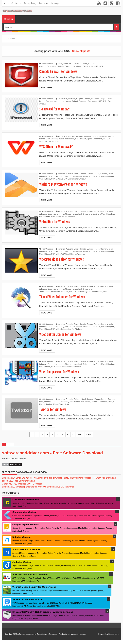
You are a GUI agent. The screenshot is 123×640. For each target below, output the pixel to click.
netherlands (59, 101)
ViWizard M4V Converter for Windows (71, 179)
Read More (47, 87)
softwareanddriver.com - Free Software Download (52, 452)
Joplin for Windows (22, 562)
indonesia (43, 176)
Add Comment (47, 64)
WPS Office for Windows (49, 141)
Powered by (103, 634)
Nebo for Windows (21, 537)
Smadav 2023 (8, 487)
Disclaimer (43, 3)
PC (76, 139)
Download (103, 136)
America (67, 136)
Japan (61, 139)
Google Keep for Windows (25, 524)
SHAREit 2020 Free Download (27, 599)
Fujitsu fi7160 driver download (77, 478)
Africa (65, 64)
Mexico (68, 176)
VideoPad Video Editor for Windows (70, 254)
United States (44, 179)
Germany (49, 101)
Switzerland (92, 101)
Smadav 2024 (8, 478)
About (6, 3)
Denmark (95, 99)
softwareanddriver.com (77, 634)
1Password (62, 99)
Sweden (86, 66)
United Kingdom (107, 176)
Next (80, 434)
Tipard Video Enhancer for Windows (53, 292)
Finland (109, 99)
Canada (91, 64)
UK (92, 66)
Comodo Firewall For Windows (51, 66)
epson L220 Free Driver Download (18, 481)
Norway (68, 101)
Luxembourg (77, 66)
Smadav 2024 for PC (26, 478)
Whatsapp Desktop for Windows (31, 487)
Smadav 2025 (53, 487)
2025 (60, 64)
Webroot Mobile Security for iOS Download (34, 587)
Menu (8, 19)
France (42, 101)
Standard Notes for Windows (27, 549)
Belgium (79, 99)
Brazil (76, 174)
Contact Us (16, 3)
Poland (75, 101)
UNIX (96, 66)
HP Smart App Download (104, 478)
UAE (100, 101)
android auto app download (49, 478)
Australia (77, 64)
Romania (82, 139)
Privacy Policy (30, 3)
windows (42, 104)
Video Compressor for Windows (68, 367)
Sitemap (54, 3)
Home (7, 39)
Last (89, 434)
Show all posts (81, 51)
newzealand (77, 176)
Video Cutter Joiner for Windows (69, 329)
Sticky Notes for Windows (25, 499)
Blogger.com (113, 634)
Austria (84, 64)
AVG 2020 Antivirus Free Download (30, 574)
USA (101, 66)
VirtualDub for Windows (65, 216)
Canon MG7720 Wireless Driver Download (22, 484)
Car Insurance (67, 487)
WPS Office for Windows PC (56, 147)
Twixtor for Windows (99, 402)
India (111, 174)
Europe (68, 66)
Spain (89, 139)
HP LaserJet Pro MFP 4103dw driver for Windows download (42, 612)
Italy (56, 139)
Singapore (83, 101)
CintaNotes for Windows (24, 512)
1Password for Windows (54, 109)
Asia (70, 64)
